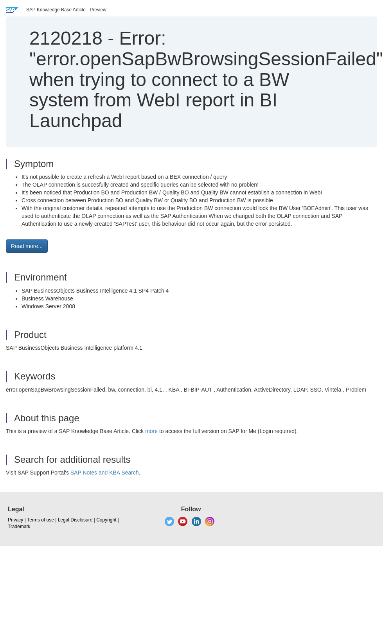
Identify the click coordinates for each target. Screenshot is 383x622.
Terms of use (40, 520)
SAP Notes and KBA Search (104, 472)
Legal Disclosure (75, 520)
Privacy (15, 520)
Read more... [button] (27, 246)
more (151, 431)
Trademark (19, 526)
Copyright (106, 520)
